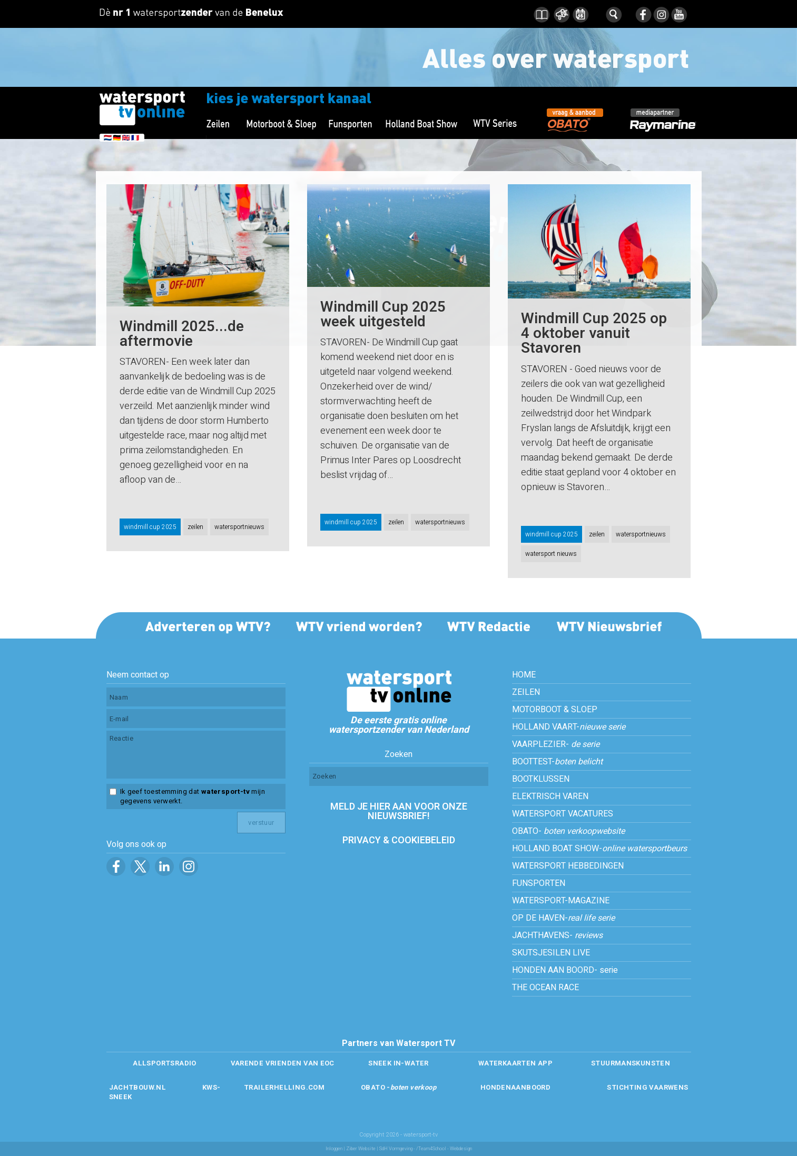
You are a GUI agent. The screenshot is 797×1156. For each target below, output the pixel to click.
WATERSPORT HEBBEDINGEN (568, 866)
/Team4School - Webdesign (444, 1148)
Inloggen (334, 1148)
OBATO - (398, 1087)
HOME (524, 675)
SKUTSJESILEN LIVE (551, 952)
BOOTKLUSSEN (540, 779)
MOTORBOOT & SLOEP (554, 709)
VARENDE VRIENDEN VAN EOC (282, 1063)
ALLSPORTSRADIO (164, 1063)
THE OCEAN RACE (545, 987)
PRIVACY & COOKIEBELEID (398, 840)
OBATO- (568, 831)
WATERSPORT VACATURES (562, 814)
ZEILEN (526, 692)
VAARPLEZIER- (555, 744)
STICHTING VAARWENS (647, 1087)
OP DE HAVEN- (563, 918)
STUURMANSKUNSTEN (630, 1063)
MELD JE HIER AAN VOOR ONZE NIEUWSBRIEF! (398, 811)
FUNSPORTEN (538, 883)
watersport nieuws (551, 554)
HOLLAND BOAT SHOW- (599, 848)
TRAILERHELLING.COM (284, 1087)
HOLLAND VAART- (568, 727)
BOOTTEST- (557, 761)
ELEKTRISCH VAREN (550, 796)
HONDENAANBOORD (515, 1087)
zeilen (195, 527)
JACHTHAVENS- (557, 935)
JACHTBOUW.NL (137, 1087)
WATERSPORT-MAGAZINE (560, 900)
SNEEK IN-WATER (398, 1063)
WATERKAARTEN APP (515, 1063)
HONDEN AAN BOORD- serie (565, 970)
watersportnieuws (239, 527)
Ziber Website (361, 1148)
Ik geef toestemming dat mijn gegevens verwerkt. (192, 796)
